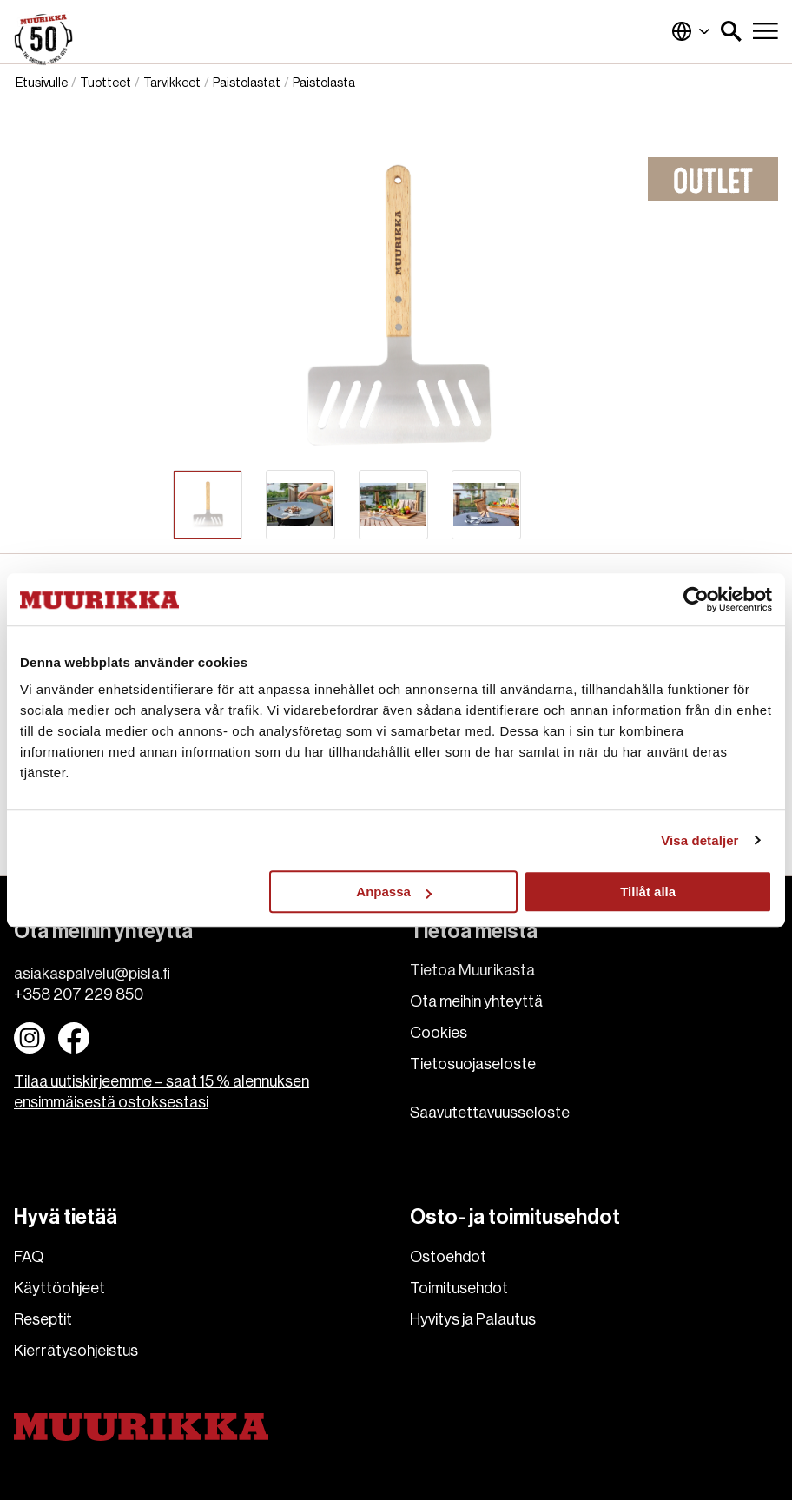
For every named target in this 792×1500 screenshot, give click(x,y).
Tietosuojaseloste (473, 1064)
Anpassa (394, 891)
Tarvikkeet (172, 83)
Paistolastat (246, 83)
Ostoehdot (448, 1257)
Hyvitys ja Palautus (473, 1319)
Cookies (438, 1033)
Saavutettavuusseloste (490, 1112)
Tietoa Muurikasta (472, 970)
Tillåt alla (648, 891)
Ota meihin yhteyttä (476, 1001)
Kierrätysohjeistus (76, 1350)
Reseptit (43, 1319)
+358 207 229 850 (78, 994)
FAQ (28, 1257)
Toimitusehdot (459, 1288)
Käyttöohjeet (59, 1288)
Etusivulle (42, 83)
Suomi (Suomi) (691, 31)
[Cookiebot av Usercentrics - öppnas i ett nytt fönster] (696, 599)
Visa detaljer (699, 840)
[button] (731, 31)
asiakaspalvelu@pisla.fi (92, 973)
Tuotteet (105, 83)
